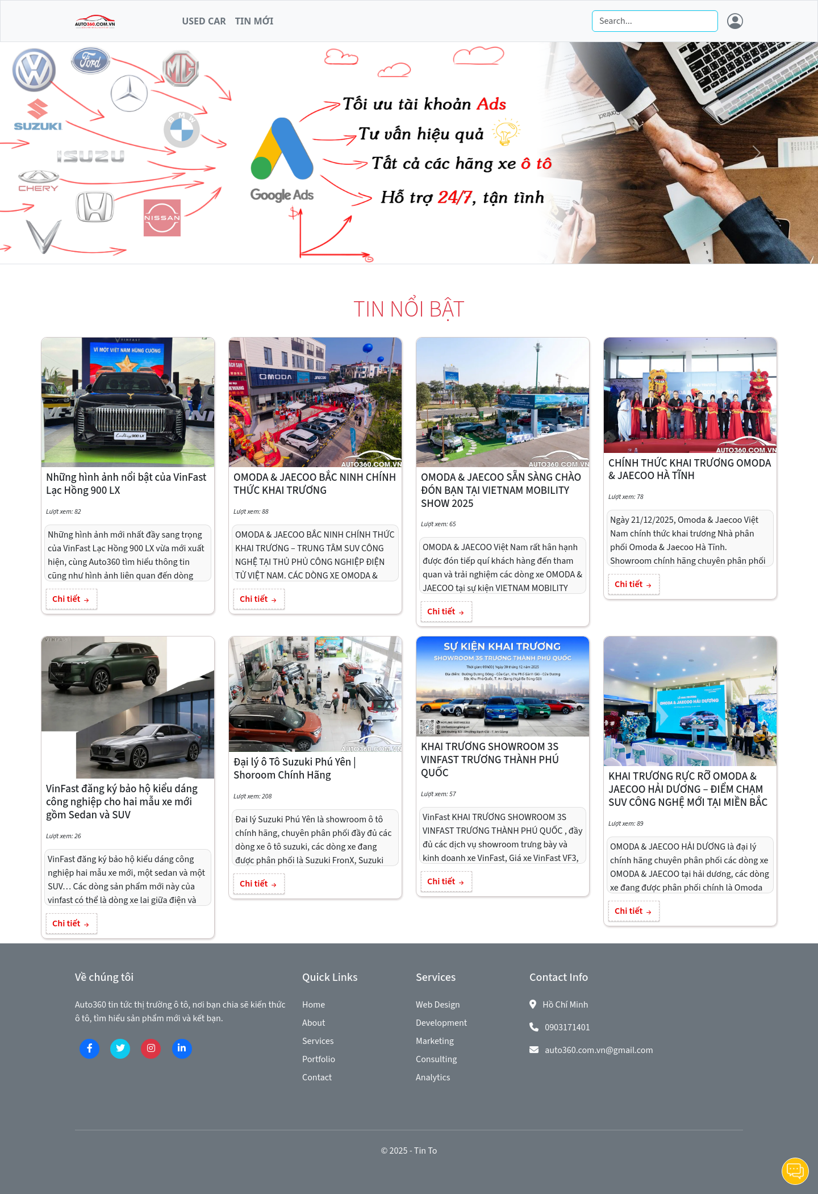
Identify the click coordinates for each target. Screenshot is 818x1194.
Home (313, 1005)
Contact (317, 1077)
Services (317, 1041)
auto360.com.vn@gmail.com (599, 1050)
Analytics (433, 1077)
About (313, 1023)
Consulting (436, 1059)
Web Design (438, 1005)
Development (441, 1023)
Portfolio (318, 1059)
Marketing (435, 1041)
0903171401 (567, 1027)
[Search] (655, 21)
